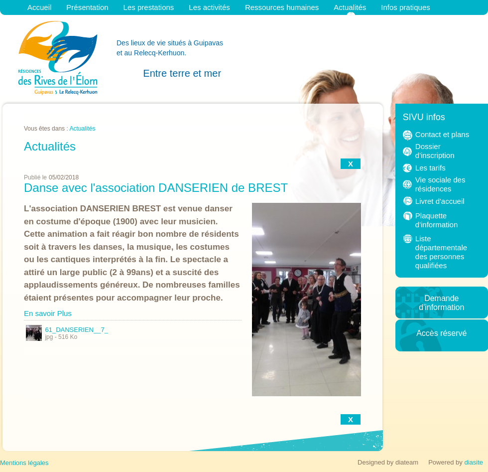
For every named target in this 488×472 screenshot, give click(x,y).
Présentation (87, 7)
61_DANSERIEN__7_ (67, 329)
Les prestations (148, 7)
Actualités (350, 7)
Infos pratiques (405, 7)
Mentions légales (24, 463)
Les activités (209, 7)
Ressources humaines (282, 7)
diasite (473, 462)
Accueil (39, 7)
